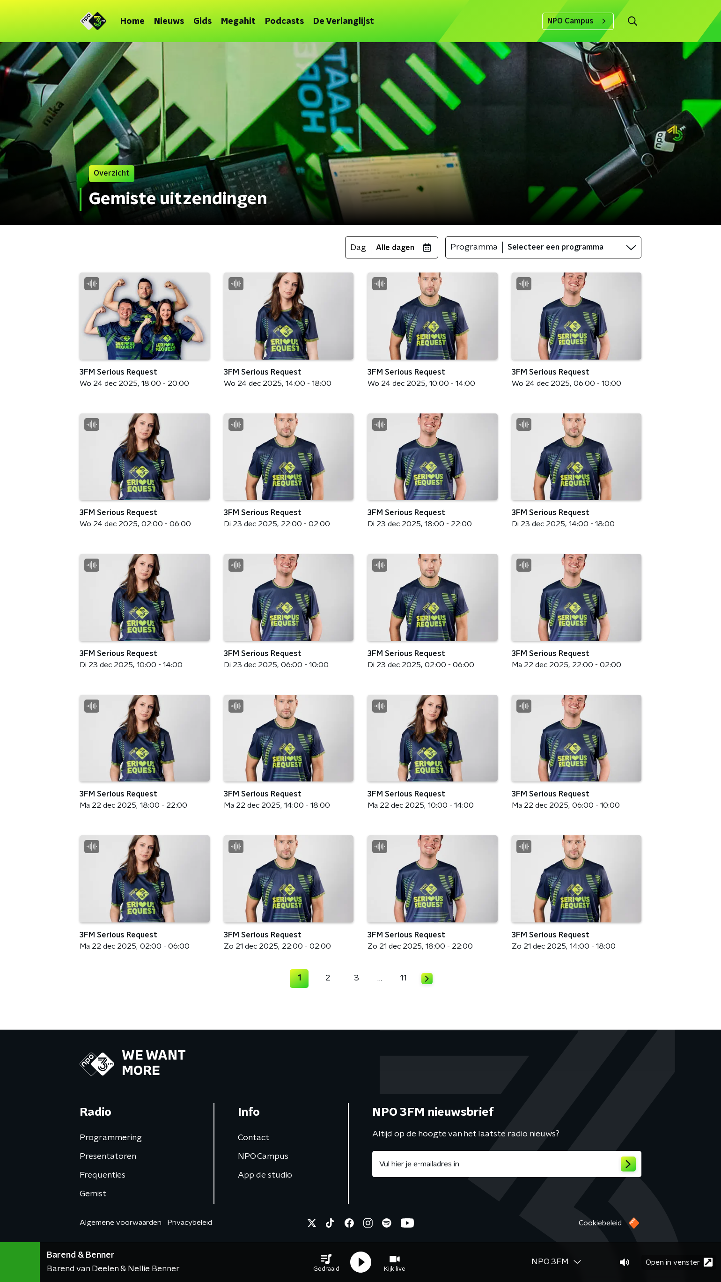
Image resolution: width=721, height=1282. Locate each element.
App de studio (265, 1175)
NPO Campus (578, 21)
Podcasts (284, 21)
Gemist (93, 1194)
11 (403, 978)
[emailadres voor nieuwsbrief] (506, 1164)
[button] (326, 1262)
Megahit (238, 21)
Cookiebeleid (600, 1223)
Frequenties (102, 1175)
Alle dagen (395, 247)
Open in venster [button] (679, 1262)
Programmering (111, 1138)
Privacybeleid (189, 1222)
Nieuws (169, 21)
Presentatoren (108, 1156)
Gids (202, 21)
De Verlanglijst (343, 21)
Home (132, 21)
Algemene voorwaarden (121, 1222)
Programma (474, 247)
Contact (253, 1138)
